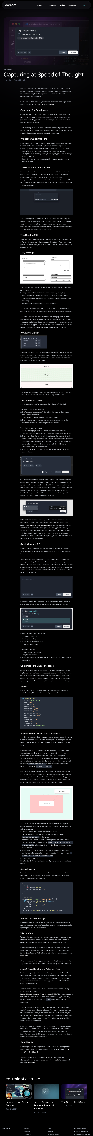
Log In (85, 7)
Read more (24, 956)
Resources (73, 7)
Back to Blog (9, 69)
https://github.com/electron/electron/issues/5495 (38, 994)
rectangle (52, 845)
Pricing (62, 7)
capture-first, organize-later (44, 104)
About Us (26, 1128)
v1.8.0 (48, 1057)
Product (41, 7)
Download (52, 7)
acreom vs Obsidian (54, 1134)
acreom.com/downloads (49, 1060)
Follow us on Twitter (81, 1131)
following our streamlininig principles (38, 525)
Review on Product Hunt (82, 1134)
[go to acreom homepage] (10, 7)
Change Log (27, 1134)
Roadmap (27, 1131)
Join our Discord (80, 1128)
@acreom (31, 1063)
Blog (49, 1128)
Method (50, 1131)
